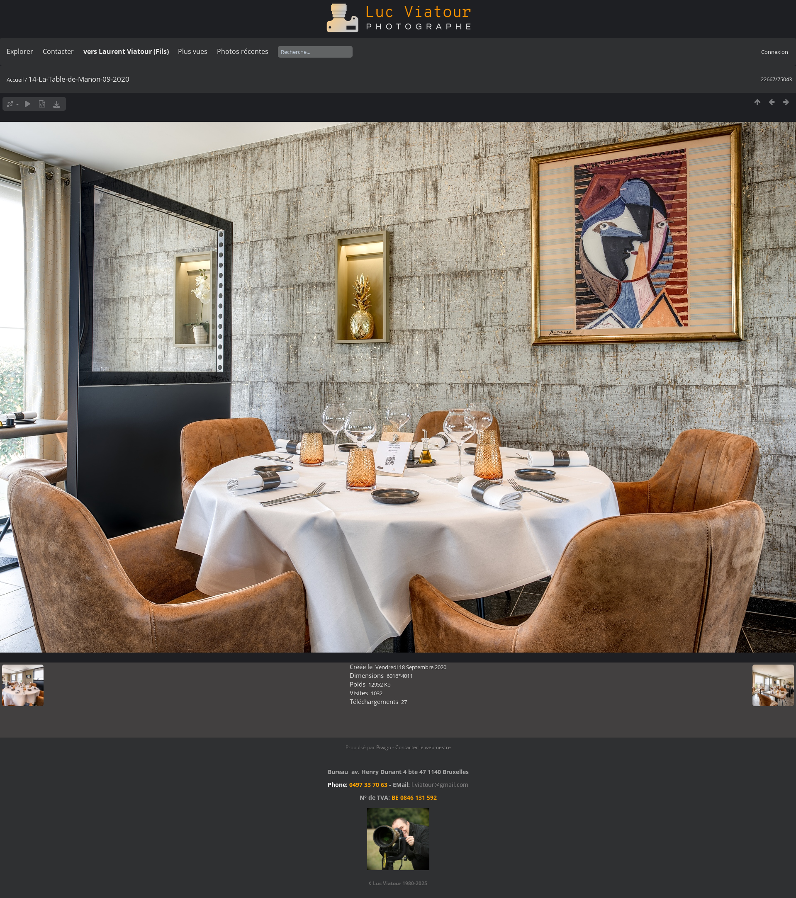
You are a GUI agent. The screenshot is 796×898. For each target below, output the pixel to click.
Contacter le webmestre (423, 747)
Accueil (15, 79)
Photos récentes (242, 51)
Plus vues (192, 51)
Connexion (774, 52)
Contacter (58, 51)
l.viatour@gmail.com (439, 785)
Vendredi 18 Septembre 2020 (410, 667)
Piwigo (383, 747)
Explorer (20, 51)
